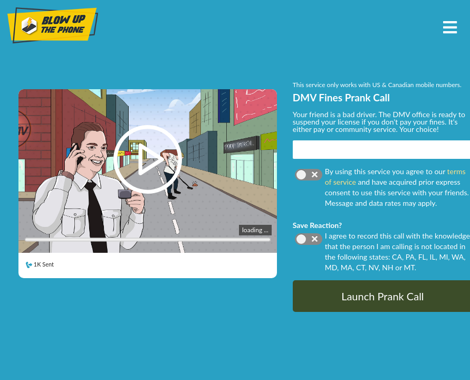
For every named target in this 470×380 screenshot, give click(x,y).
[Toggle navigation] (450, 26)
